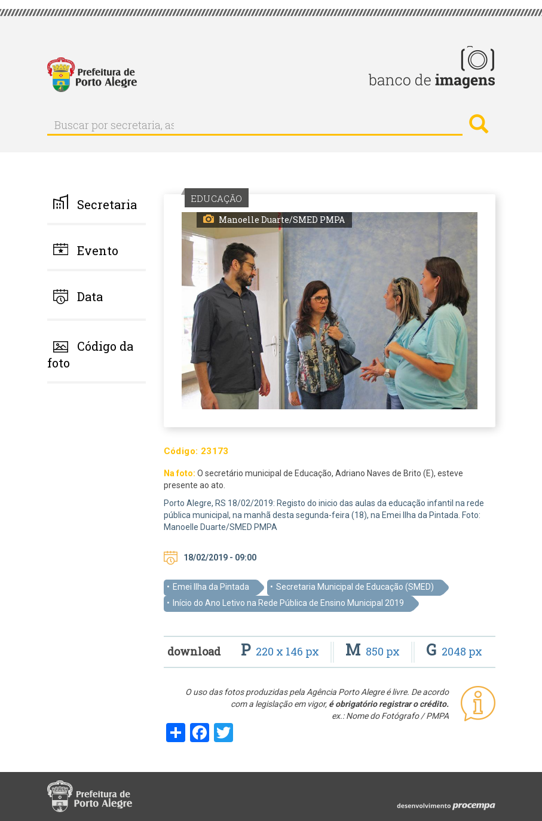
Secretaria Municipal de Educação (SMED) (355, 587)
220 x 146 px (281, 651)
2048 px (454, 651)
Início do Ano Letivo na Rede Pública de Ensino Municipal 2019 (288, 603)
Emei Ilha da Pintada (211, 587)
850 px (373, 651)
